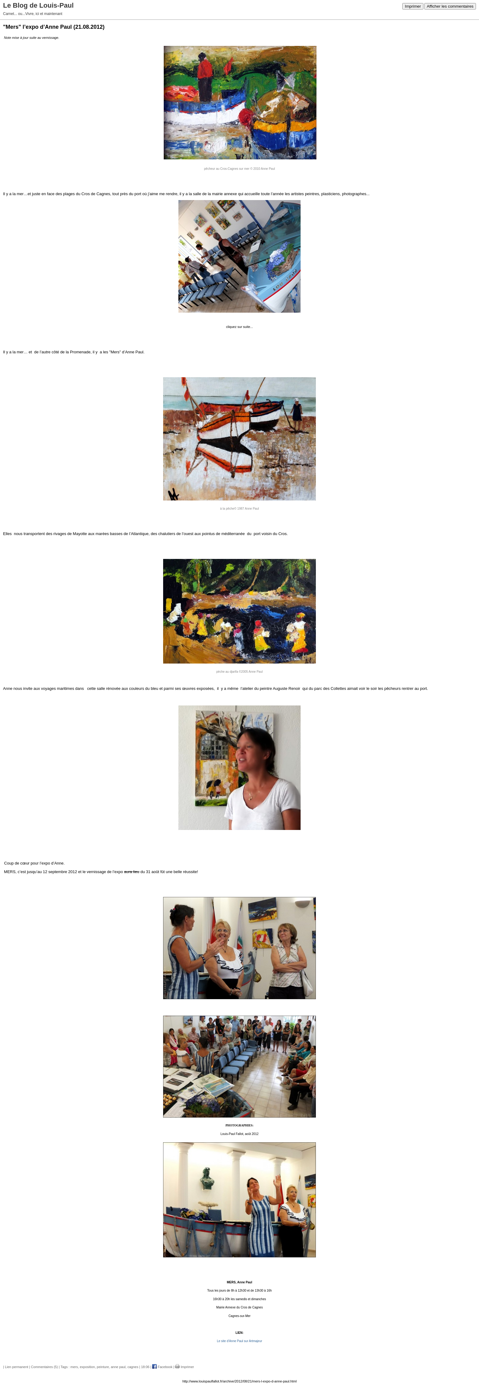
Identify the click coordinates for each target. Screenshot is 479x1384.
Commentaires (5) (44, 1367)
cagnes (132, 1367)
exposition (87, 1367)
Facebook (162, 1367)
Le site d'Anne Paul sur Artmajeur (239, 1341)
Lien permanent (16, 1367)
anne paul (118, 1367)
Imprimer (413, 6)
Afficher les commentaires (450, 6)
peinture (103, 1367)
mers (74, 1367)
